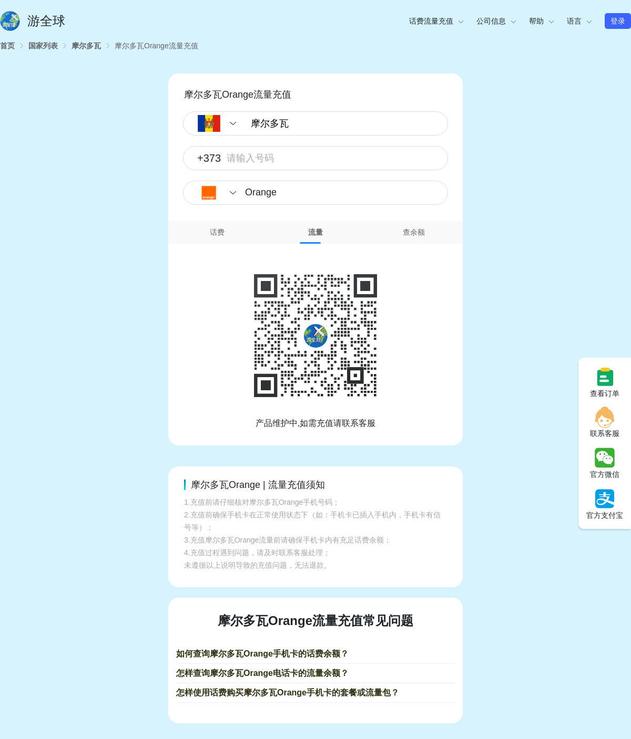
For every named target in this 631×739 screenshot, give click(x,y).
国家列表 (43, 45)
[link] (7, 45)
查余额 (414, 232)
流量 (315, 232)
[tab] (217, 232)
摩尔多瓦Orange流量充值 (156, 45)
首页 (7, 45)
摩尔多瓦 (86, 45)
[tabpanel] (315, 337)
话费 (217, 232)
